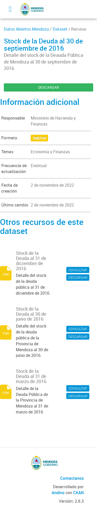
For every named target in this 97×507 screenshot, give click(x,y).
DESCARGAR (48, 87)
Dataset (60, 29)
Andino (58, 492)
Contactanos (72, 478)
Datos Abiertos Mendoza (26, 29)
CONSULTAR (78, 270)
